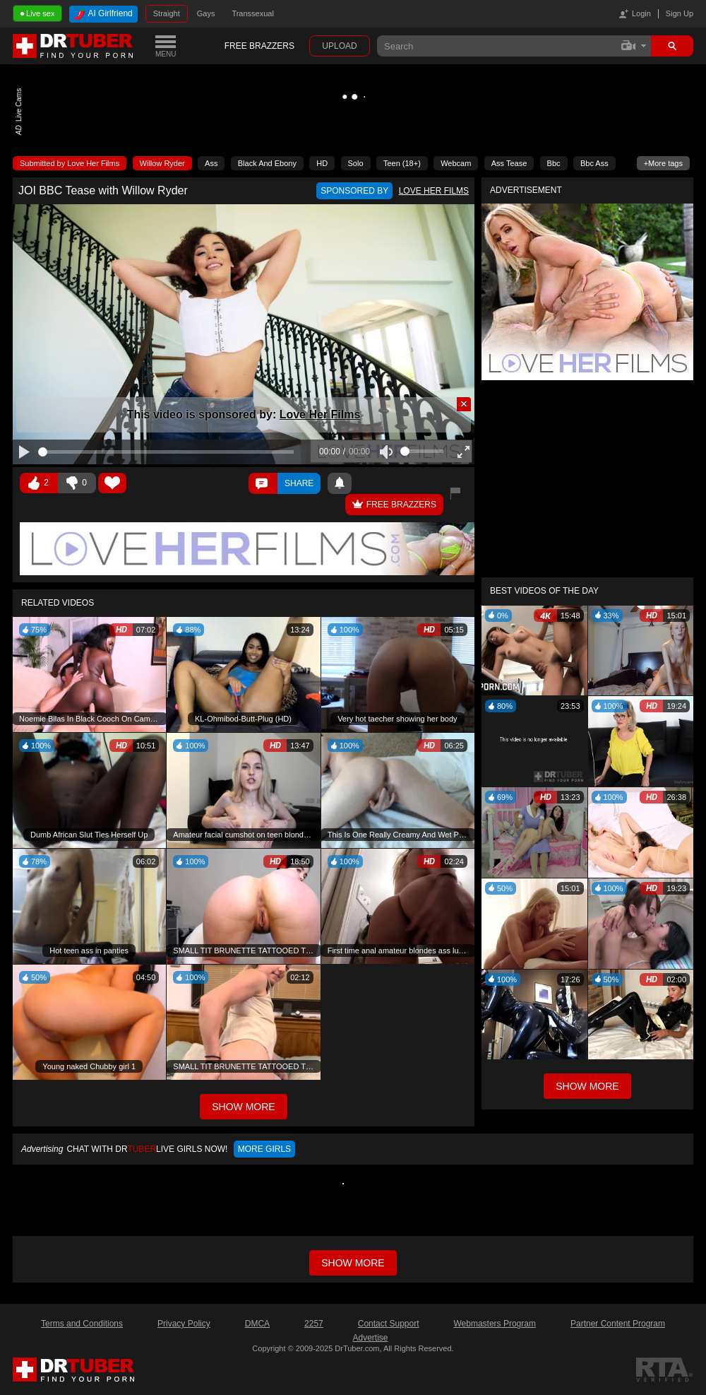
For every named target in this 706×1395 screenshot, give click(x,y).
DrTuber (73, 46)
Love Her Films (320, 414)
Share (299, 483)
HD (322, 163)
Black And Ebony (267, 163)
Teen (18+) (402, 163)
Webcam (456, 163)
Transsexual (253, 13)
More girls (264, 1149)
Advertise (370, 1338)
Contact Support (388, 1324)
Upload (339, 46)
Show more (352, 1263)
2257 (313, 1324)
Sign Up (679, 13)
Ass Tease (509, 163)
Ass (211, 163)
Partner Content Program (617, 1324)
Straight (166, 13)
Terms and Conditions (82, 1324)
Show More (587, 1086)
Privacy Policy (183, 1324)
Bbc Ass (594, 163)
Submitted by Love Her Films (69, 163)
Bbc (554, 163)
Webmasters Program (494, 1324)
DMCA (257, 1324)
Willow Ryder (162, 163)
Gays (206, 13)
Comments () (263, 483)
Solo (356, 163)
